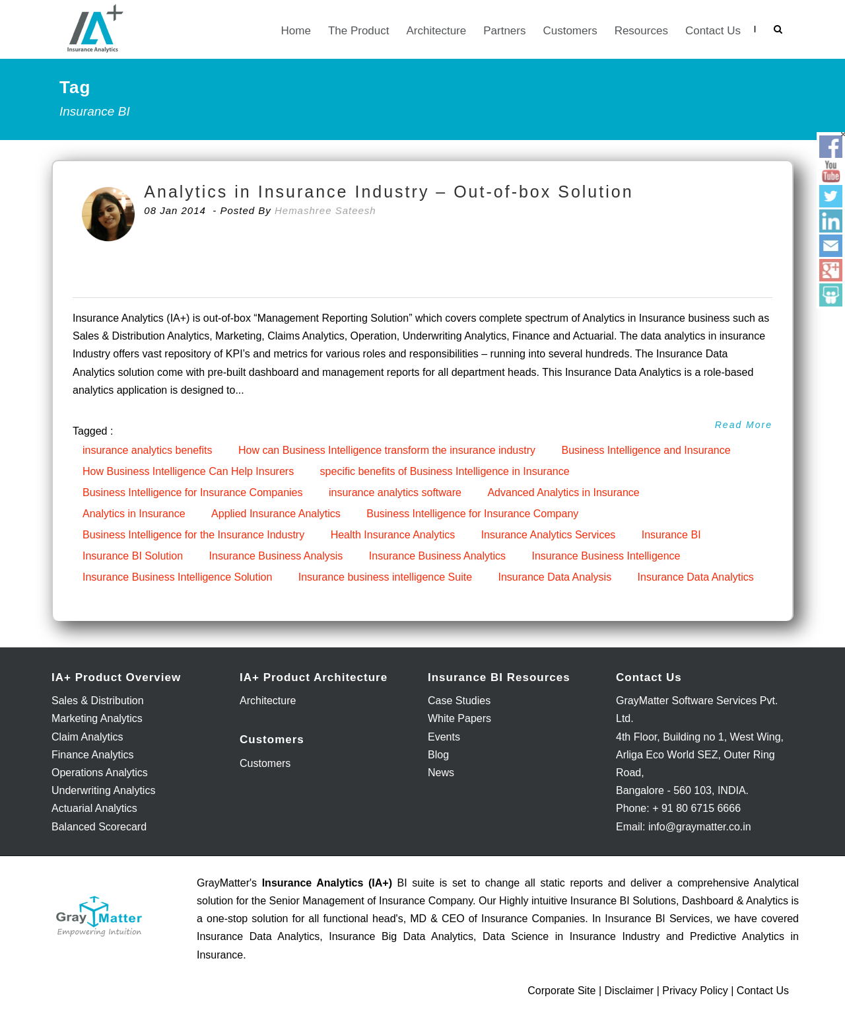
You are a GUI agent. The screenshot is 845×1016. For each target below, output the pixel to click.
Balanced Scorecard (99, 826)
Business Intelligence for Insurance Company (472, 513)
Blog (438, 754)
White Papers (459, 718)
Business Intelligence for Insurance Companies (193, 492)
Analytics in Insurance (134, 513)
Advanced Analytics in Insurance (563, 492)
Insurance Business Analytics (437, 556)
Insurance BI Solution (133, 556)
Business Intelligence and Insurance (645, 450)
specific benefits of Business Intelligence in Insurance (445, 471)
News (441, 772)
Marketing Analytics (97, 718)
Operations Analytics (99, 772)
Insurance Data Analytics (696, 577)
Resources (641, 30)
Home (296, 30)
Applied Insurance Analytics (276, 513)
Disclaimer (629, 990)
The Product (358, 30)
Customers (570, 30)
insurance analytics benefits (148, 450)
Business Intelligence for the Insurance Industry (193, 534)
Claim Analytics (87, 737)
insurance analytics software (395, 492)
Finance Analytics (92, 754)
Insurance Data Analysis (554, 577)
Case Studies (459, 700)
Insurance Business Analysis (276, 556)
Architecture (437, 30)
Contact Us (713, 30)
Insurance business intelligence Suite (385, 577)
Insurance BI (671, 534)
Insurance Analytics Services (548, 534)
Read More (743, 424)
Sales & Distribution (97, 700)
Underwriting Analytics (103, 790)
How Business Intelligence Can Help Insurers (188, 471)
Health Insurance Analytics (393, 534)
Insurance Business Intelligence (605, 556)
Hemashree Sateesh (325, 210)
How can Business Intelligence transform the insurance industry (386, 450)
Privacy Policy (695, 990)
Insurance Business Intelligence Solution (177, 577)
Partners (504, 30)
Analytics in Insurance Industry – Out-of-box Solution (388, 191)
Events (444, 737)
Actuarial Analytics (94, 808)
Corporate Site (561, 990)
